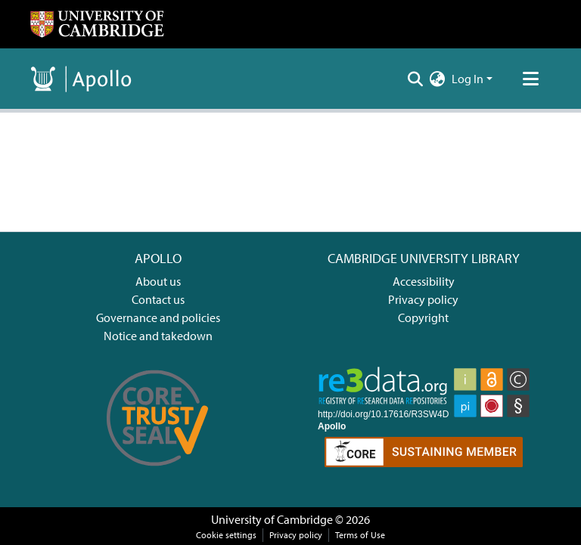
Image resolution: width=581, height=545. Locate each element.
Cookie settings (226, 534)
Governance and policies (158, 317)
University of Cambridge (272, 519)
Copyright (423, 317)
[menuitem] (437, 79)
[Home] (97, 24)
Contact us (158, 299)
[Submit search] (415, 79)
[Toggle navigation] (530, 78)
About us (158, 281)
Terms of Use (360, 534)
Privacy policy (423, 299)
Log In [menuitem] (467, 78)
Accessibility (424, 281)
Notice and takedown (158, 335)
